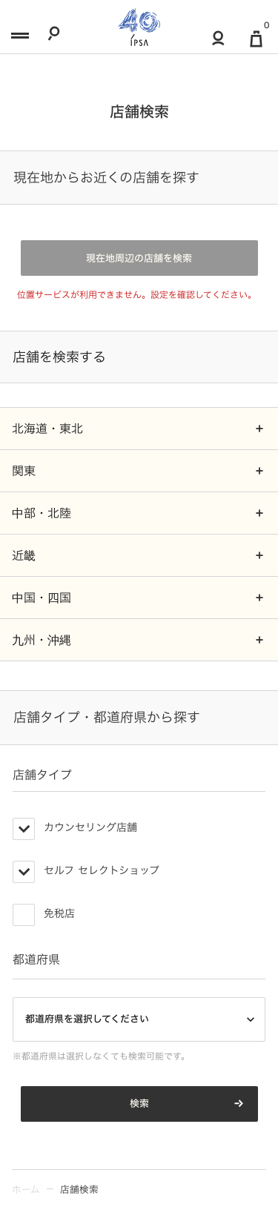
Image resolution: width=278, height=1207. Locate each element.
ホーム (26, 1189)
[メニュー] (18, 38)
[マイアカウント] (218, 43)
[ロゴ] (139, 26)
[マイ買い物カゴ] (256, 44)
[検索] (54, 38)
